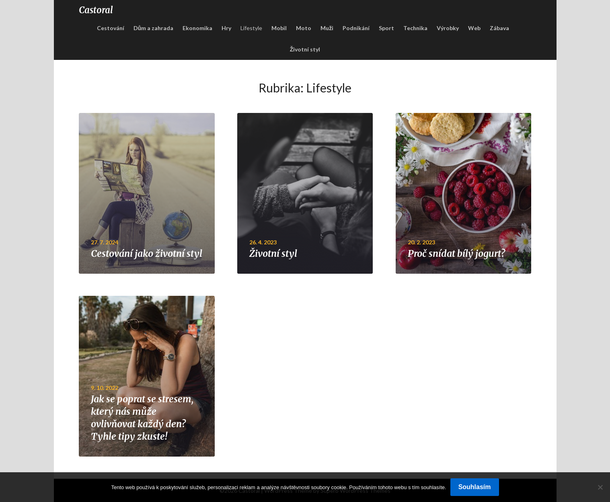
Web (474, 28)
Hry (226, 28)
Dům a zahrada (154, 28)
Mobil (279, 28)
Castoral (96, 10)
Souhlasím (474, 487)
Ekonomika (197, 28)
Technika (415, 28)
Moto (303, 28)
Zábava (499, 28)
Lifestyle (251, 28)
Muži (326, 28)
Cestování (110, 28)
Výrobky (448, 28)
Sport (386, 28)
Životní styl (305, 49)
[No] (600, 487)
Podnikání (356, 28)
